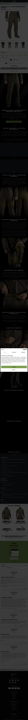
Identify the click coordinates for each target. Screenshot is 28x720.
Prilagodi (14, 369)
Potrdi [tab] (5, 352)
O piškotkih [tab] (23, 352)
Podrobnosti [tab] (14, 352)
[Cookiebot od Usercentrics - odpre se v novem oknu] (22, 349)
